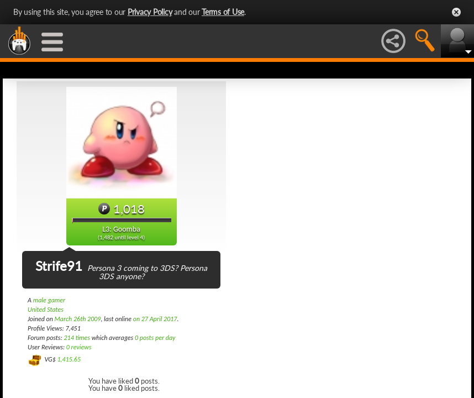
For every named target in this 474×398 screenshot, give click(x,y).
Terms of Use (223, 12)
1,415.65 (69, 359)
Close (456, 12)
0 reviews (79, 347)
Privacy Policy (150, 12)
